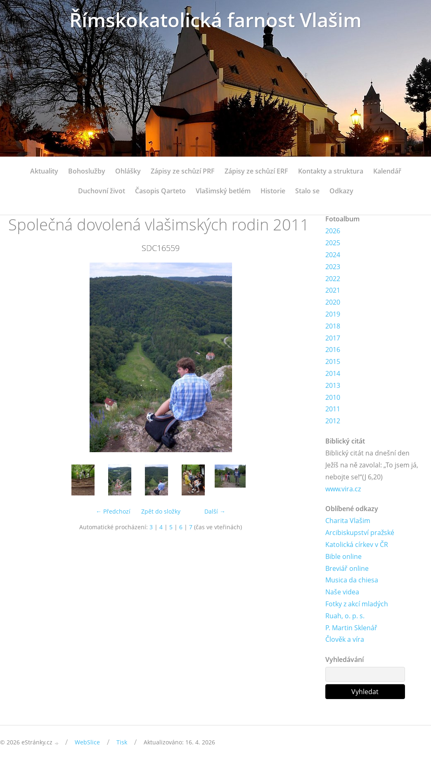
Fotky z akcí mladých (356, 603)
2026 (332, 230)
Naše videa (342, 591)
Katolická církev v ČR (356, 544)
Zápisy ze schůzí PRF (183, 171)
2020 (332, 302)
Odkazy (341, 190)
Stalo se (307, 190)
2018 (332, 326)
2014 (332, 373)
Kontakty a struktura (330, 171)
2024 (332, 254)
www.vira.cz (343, 488)
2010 (332, 397)
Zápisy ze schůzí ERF (256, 171)
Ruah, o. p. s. (345, 615)
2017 (332, 338)
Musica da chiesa (351, 579)
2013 (332, 385)
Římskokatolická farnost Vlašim (215, 19)
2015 (332, 361)
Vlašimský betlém (223, 190)
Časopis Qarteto (160, 190)
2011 (332, 408)
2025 (332, 242)
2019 (332, 314)
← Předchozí (113, 511)
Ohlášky (128, 171)
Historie (272, 190)
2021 (332, 290)
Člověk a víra (344, 639)
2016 (332, 349)
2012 (332, 420)
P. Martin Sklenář (351, 627)
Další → (214, 511)
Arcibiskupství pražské (359, 532)
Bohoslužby (86, 171)
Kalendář (387, 171)
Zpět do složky (160, 511)
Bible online (343, 556)
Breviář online (347, 568)
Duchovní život (101, 190)
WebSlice (87, 742)
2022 (332, 278)
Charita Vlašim (347, 520)
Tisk (121, 742)
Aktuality (44, 171)
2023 (332, 266)
